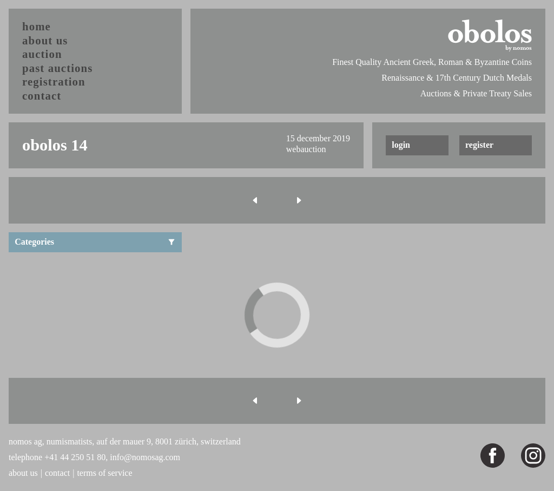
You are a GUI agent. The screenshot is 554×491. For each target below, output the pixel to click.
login (401, 144)
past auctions (57, 68)
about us (45, 40)
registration (53, 81)
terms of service (104, 472)
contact (41, 95)
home (36, 26)
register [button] (479, 144)
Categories (95, 241)
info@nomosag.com (145, 457)
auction (42, 54)
